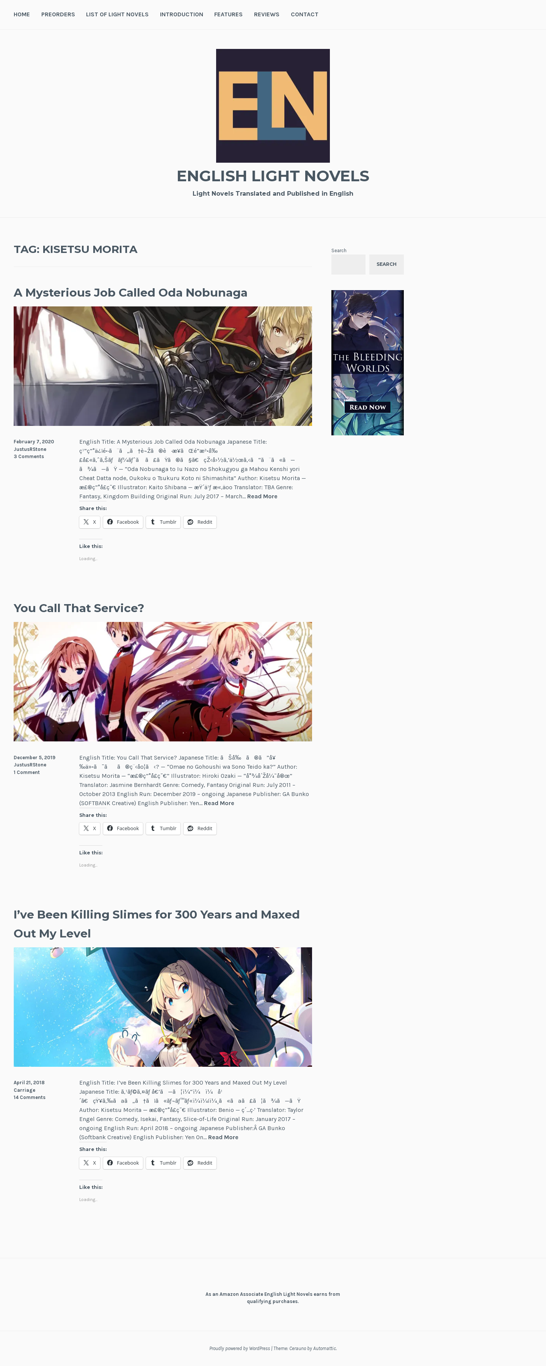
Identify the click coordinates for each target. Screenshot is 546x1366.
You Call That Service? (97, 607)
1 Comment (27, 772)
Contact (304, 14)
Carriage (24, 1090)
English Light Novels (273, 174)
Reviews (266, 14)
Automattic (324, 1348)
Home (22, 14)
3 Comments (29, 456)
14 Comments (30, 1097)
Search (339, 250)
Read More (262, 497)
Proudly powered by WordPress (239, 1348)
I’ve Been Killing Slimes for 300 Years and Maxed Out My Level (153, 922)
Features (228, 14)
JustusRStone (30, 449)
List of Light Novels (117, 14)
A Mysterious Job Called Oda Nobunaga (162, 291)
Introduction (181, 14)
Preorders (58, 14)
